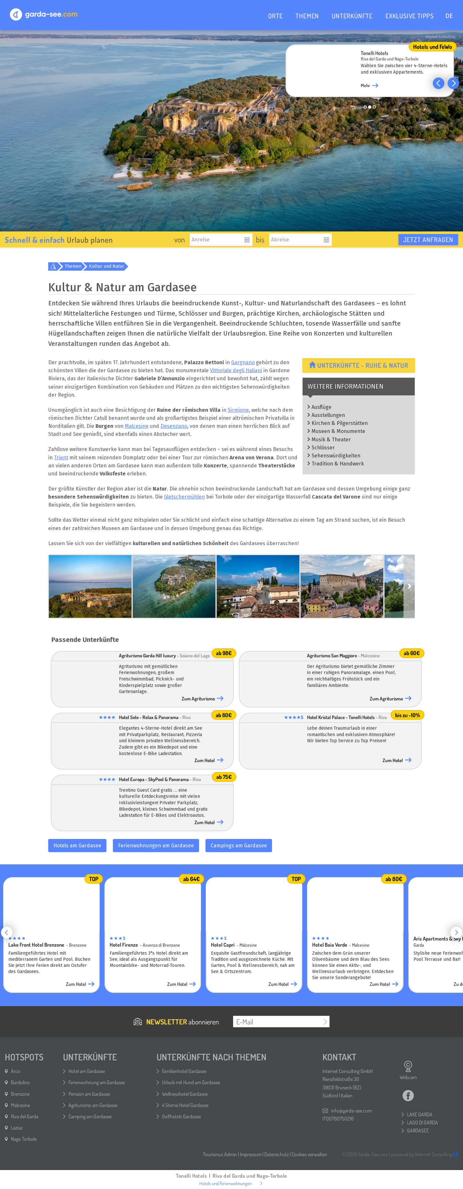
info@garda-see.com (351, 1110)
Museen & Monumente (338, 431)
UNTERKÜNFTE (352, 16)
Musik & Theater (331, 440)
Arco (15, 1071)
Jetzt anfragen (428, 239)
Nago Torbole (24, 1139)
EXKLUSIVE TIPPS (410, 16)
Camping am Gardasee (90, 1116)
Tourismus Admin (220, 1154)
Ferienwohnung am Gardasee (96, 1082)
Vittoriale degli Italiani (236, 370)
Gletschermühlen (184, 497)
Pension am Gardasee (89, 1094)
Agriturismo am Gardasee (92, 1105)
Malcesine (137, 426)
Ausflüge (321, 407)
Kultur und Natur (106, 266)
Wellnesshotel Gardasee (185, 1094)
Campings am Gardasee (239, 845)
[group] (370, 73)
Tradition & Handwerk (338, 464)
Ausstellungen (328, 415)
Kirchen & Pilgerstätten (340, 423)
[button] (438, 83)
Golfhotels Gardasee (181, 1116)
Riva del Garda (24, 1116)
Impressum (250, 1154)
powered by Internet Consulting (424, 1154)
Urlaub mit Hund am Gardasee (191, 1082)
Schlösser (323, 448)
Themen (73, 266)
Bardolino (20, 1082)
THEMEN (307, 16)
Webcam (408, 1070)
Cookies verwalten (309, 1154)
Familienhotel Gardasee (184, 1071)
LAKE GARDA (419, 1114)
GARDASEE (418, 1130)
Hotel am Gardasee (86, 1071)
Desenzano (173, 426)
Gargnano (243, 362)
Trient (61, 458)
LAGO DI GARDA (422, 1122)
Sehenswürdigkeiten (336, 456)
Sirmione (238, 410)
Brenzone (20, 1094)
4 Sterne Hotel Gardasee (185, 1105)
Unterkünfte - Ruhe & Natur (358, 365)
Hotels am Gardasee (77, 845)
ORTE (275, 16)
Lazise (17, 1127)
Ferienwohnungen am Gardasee (156, 845)
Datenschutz (276, 1154)
